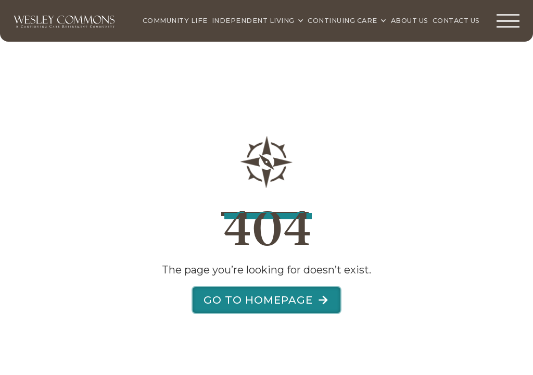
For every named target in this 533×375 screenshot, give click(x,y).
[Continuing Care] (347, 21)
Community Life (175, 20)
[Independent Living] (258, 21)
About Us (409, 20)
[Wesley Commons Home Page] (64, 21)
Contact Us (456, 20)
